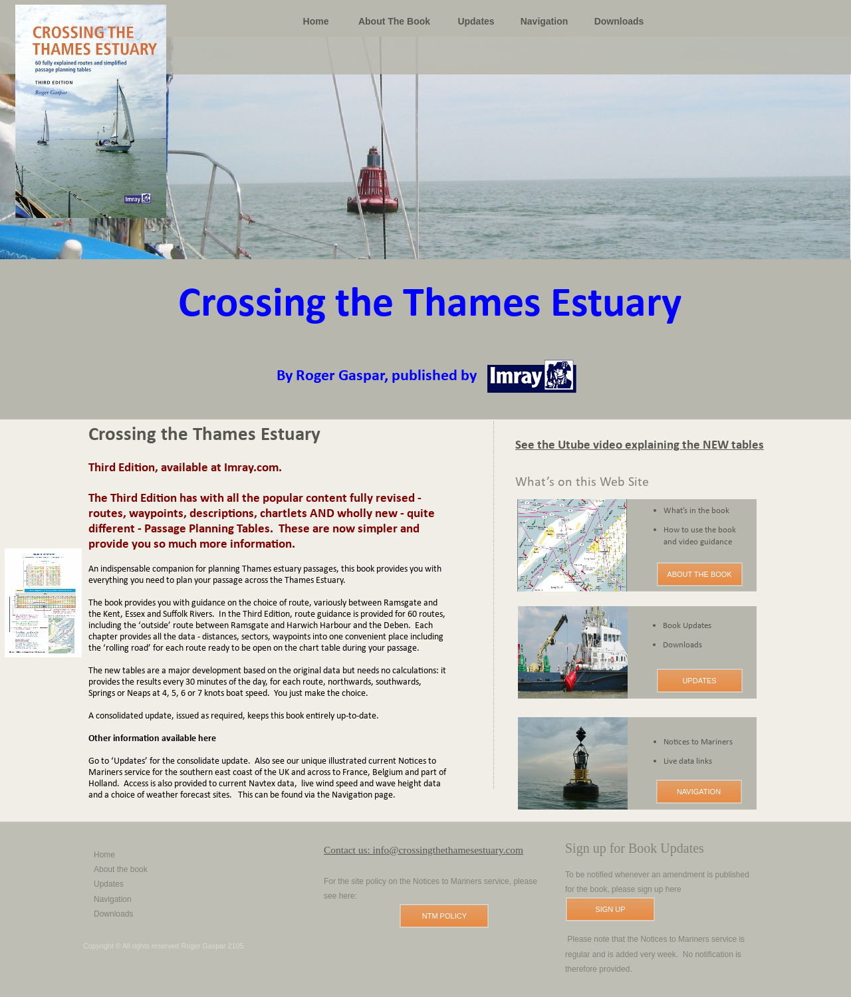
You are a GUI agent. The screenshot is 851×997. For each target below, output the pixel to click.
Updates (109, 884)
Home (104, 854)
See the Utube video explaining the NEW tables (639, 445)
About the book (121, 869)
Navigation (113, 899)
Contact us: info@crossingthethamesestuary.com (423, 849)
